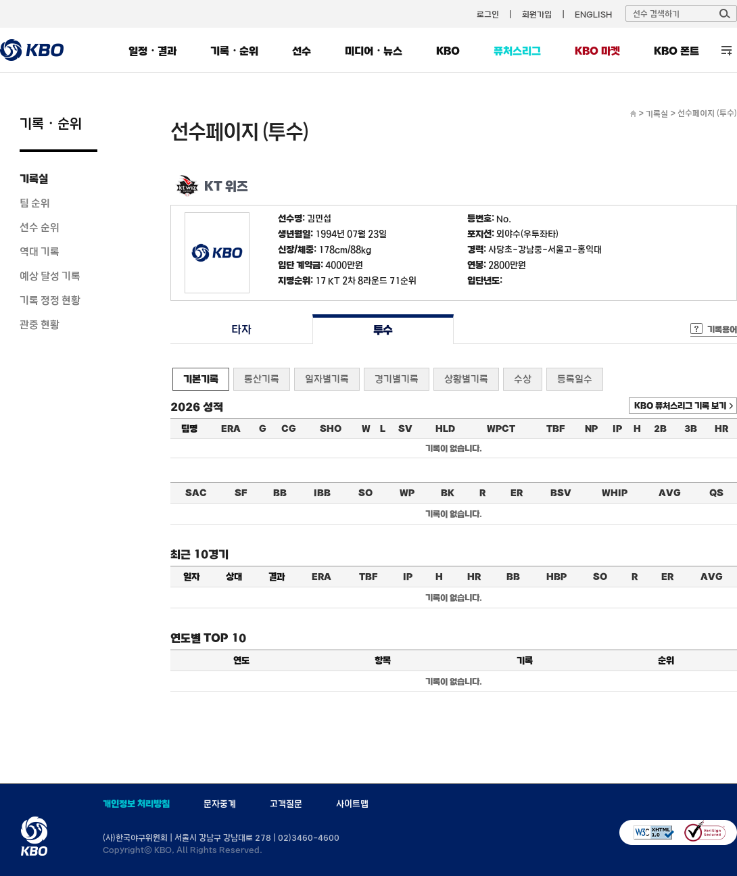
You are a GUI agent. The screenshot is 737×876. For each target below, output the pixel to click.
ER (516, 492)
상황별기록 (466, 379)
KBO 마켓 (597, 51)
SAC (196, 492)
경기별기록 (397, 379)
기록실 (34, 178)
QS (716, 492)
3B (690, 428)
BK (447, 492)
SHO (330, 428)
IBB (322, 492)
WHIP (614, 492)
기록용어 (722, 329)
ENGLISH (593, 14)
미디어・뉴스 (373, 51)
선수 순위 (40, 227)
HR (721, 428)
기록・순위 (234, 51)
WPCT (501, 428)
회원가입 (537, 14)
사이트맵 (352, 803)
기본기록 (200, 379)
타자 (241, 329)
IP (617, 428)
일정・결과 (152, 51)
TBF (555, 428)
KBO (448, 51)
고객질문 (286, 803)
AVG (670, 492)
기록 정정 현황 (50, 300)
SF (241, 492)
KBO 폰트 (676, 51)
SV (405, 428)
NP (591, 428)
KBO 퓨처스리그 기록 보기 (680, 405)
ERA (231, 428)
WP (407, 492)
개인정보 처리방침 (136, 803)
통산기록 (261, 379)
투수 (383, 329)
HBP (556, 576)
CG (288, 428)
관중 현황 (40, 324)
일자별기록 (327, 379)
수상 (522, 379)
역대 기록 (40, 251)
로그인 (488, 14)
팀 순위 (35, 203)
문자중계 (220, 803)
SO (365, 492)
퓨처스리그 (517, 51)
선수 (301, 51)
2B (660, 428)
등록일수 (574, 379)
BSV (560, 492)
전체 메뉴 (726, 50)
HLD (445, 428)
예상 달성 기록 (50, 276)
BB (280, 492)
